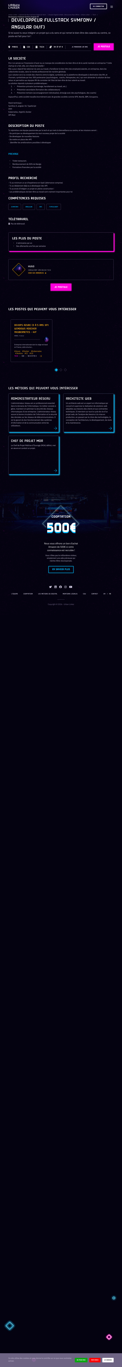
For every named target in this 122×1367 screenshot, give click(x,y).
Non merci (95, 1360)
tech (95, 15)
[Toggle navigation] (112, 6)
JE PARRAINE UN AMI (79, 47)
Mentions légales (70, 598)
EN (104, 598)
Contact (94, 598)
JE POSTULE (103, 47)
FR (110, 598)
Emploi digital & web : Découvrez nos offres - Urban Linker (70, 15)
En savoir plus (61, 573)
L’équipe (14, 598)
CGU (84, 598)
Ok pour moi (81, 1360)
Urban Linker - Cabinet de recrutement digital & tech (27, 15)
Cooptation (28, 598)
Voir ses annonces (37, 273)
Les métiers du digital (47, 598)
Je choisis (108, 1360)
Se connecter (98, 6)
